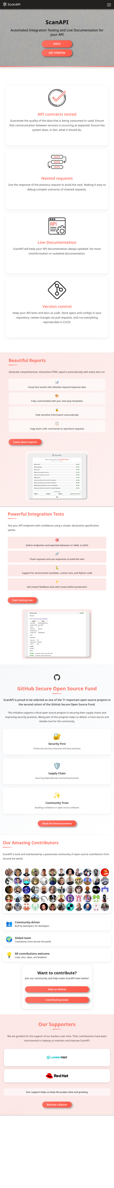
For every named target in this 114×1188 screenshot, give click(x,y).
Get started (57, 53)
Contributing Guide (57, 1005)
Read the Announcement (57, 828)
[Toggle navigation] (109, 4)
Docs (57, 44)
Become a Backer (57, 1112)
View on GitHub (57, 995)
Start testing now (22, 601)
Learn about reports (25, 442)
